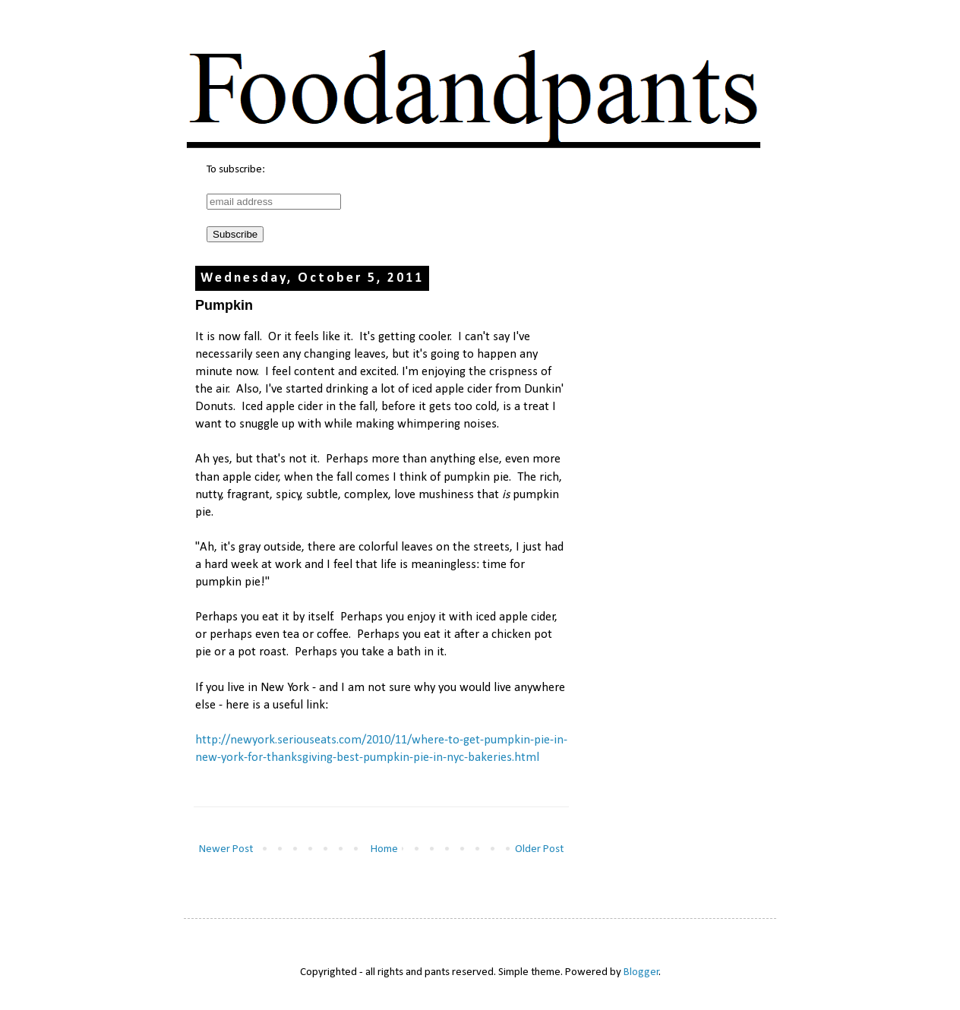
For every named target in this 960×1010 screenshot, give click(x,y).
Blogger (641, 972)
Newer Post (226, 849)
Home (384, 849)
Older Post (539, 849)
